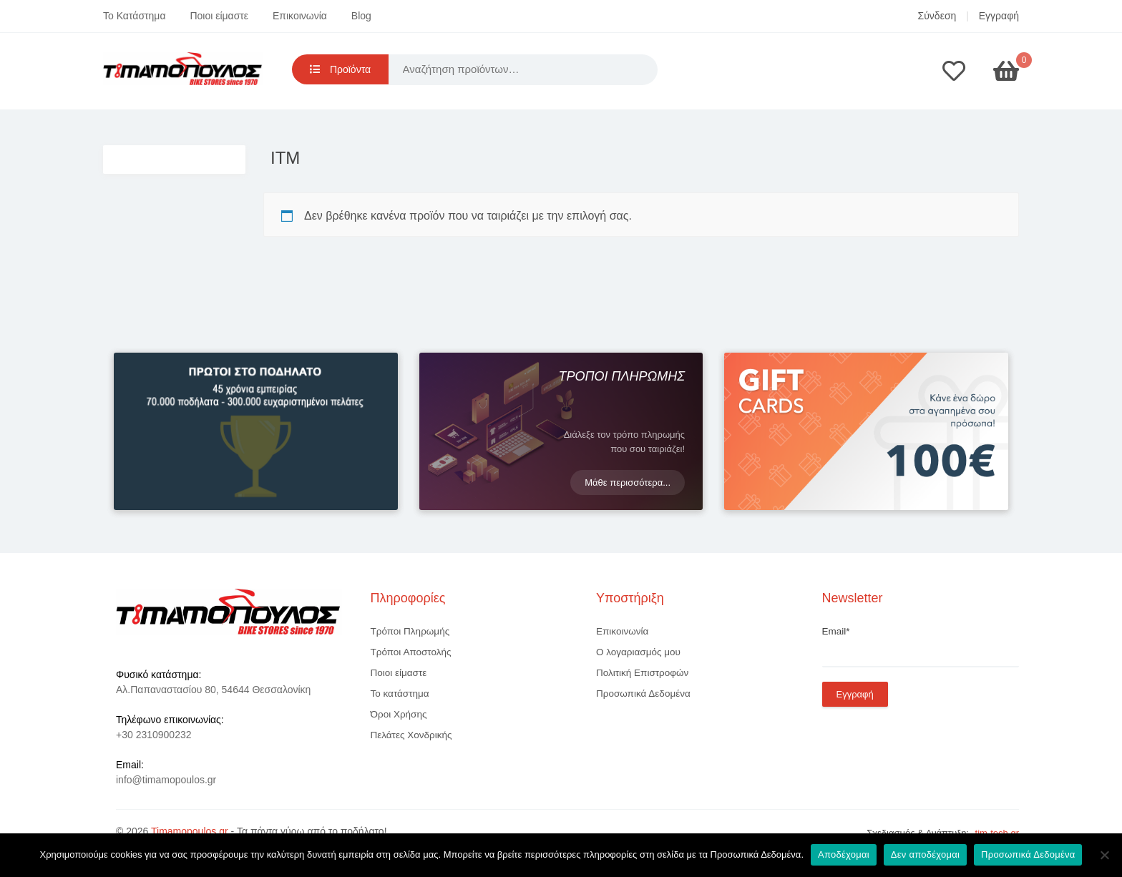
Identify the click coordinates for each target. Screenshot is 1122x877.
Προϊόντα (340, 69)
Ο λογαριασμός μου (638, 652)
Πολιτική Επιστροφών (642, 672)
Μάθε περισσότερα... (627, 482)
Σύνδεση (937, 15)
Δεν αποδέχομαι (925, 854)
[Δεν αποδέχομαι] (1104, 855)
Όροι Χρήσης (399, 714)
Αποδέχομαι (843, 854)
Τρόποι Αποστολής (411, 652)
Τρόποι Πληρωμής (410, 631)
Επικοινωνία (300, 15)
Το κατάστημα (400, 693)
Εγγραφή (999, 15)
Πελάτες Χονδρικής (411, 735)
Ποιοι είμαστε (219, 15)
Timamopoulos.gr (189, 831)
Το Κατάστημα (134, 15)
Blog (361, 15)
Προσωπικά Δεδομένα (643, 693)
